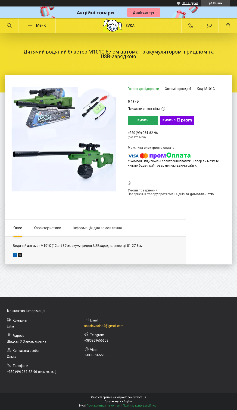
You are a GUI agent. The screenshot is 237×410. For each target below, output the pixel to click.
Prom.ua (140, 397)
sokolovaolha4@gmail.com (104, 326)
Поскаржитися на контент (104, 405)
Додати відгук (209, 25)
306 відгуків (190, 3)
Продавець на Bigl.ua (119, 401)
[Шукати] (9, 25)
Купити (142, 120)
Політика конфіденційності (140, 405)
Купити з (177, 120)
